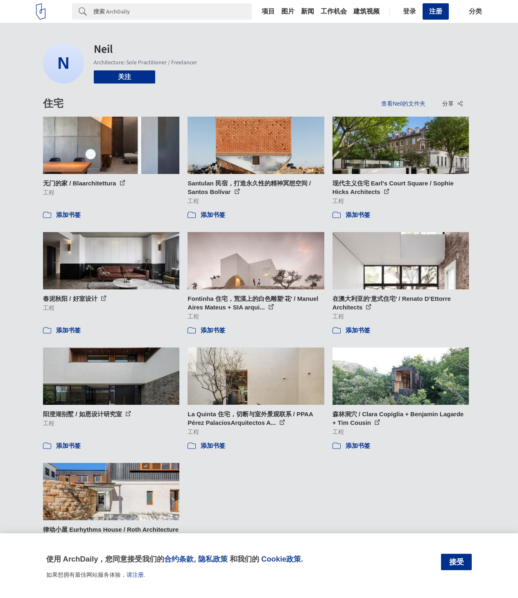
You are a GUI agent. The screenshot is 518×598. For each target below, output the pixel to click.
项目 (268, 11)
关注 (124, 76)
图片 (287, 11)
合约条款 (179, 559)
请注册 (135, 574)
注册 (435, 11)
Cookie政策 (281, 559)
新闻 (307, 11)
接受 (456, 562)
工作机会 (334, 11)
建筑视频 (366, 11)
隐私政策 (213, 559)
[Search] (172, 11)
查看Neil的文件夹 (403, 103)
